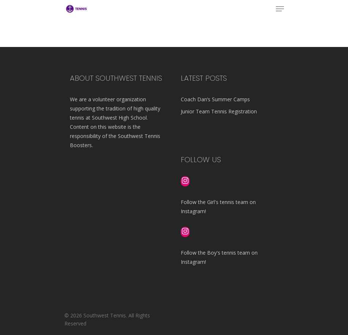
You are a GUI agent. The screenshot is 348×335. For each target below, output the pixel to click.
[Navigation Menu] (280, 8)
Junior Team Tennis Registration (219, 111)
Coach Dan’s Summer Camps (215, 99)
